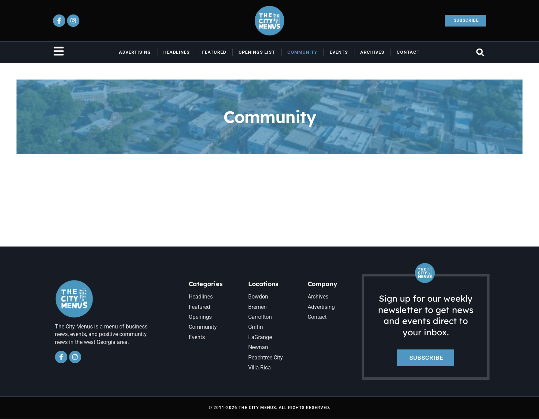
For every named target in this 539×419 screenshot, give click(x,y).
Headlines (176, 52)
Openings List (257, 52)
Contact (408, 52)
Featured (214, 52)
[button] (480, 52)
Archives (372, 52)
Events (339, 52)
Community (302, 52)
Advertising (135, 52)
